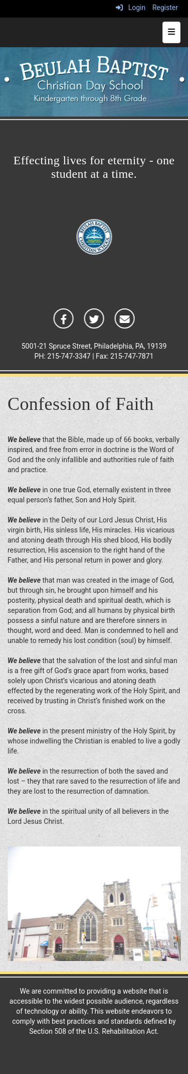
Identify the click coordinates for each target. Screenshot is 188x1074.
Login (130, 8)
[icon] (63, 318)
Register (165, 8)
